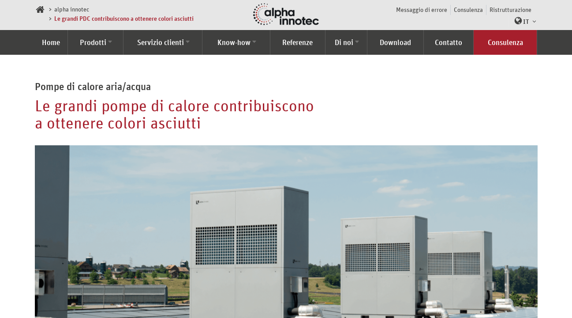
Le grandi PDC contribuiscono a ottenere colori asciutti (124, 18)
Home (51, 42)
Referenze (297, 42)
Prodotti (93, 42)
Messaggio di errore (421, 9)
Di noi (344, 42)
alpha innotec (71, 9)
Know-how (233, 42)
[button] (523, 21)
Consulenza (468, 9)
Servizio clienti (160, 42)
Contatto (448, 42)
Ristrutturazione (510, 9)
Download (395, 42)
